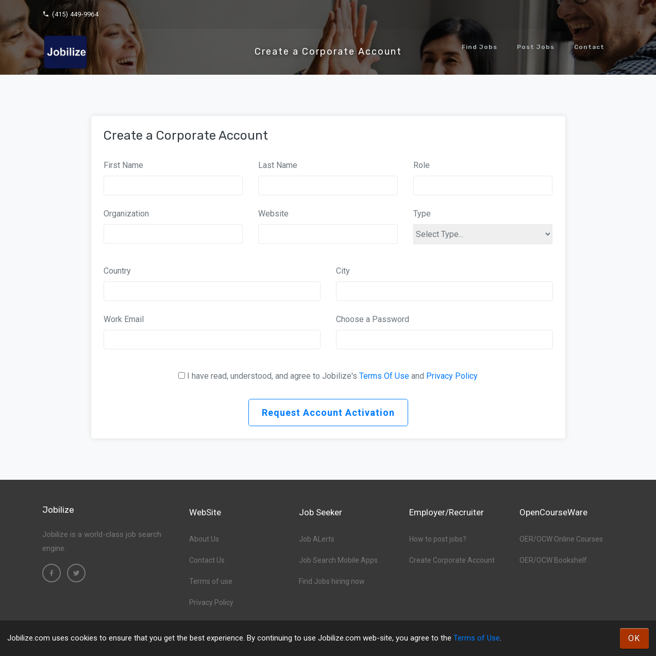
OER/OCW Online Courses (561, 539)
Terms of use (210, 581)
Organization (126, 213)
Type (422, 213)
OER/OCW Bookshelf (553, 560)
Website (273, 213)
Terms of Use (476, 638)
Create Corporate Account (452, 560)
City (343, 271)
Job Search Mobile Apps (338, 560)
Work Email (124, 319)
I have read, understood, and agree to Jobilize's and (332, 376)
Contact (589, 47)
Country (117, 271)
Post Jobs (535, 47)
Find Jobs (479, 47)
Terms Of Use (384, 376)
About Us (204, 539)
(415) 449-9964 (70, 14)
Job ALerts (316, 539)
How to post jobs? (437, 539)
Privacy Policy (452, 376)
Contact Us (207, 560)
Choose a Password (372, 319)
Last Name (277, 165)
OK (634, 638)
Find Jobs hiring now (332, 581)
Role (421, 165)
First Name (123, 165)
